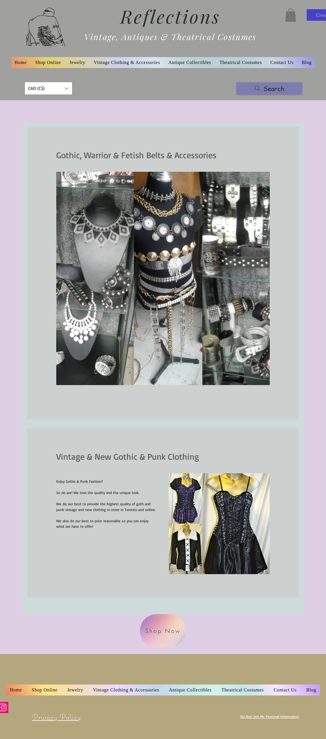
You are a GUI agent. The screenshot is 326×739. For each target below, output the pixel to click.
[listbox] (48, 88)
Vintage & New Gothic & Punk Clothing (127, 456)
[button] (290, 15)
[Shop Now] (163, 630)
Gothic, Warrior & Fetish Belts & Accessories (136, 155)
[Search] (269, 88)
